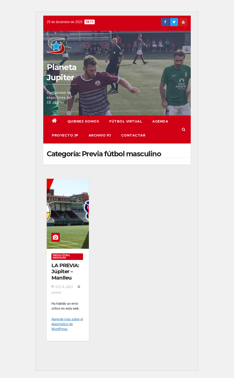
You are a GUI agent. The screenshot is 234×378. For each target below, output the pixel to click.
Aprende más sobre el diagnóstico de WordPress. (67, 324)
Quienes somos (83, 121)
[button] (183, 129)
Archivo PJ (100, 135)
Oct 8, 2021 (64, 286)
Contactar (133, 135)
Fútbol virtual (125, 121)
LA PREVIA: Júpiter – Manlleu (65, 271)
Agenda (160, 121)
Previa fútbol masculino (61, 256)
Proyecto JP (65, 135)
